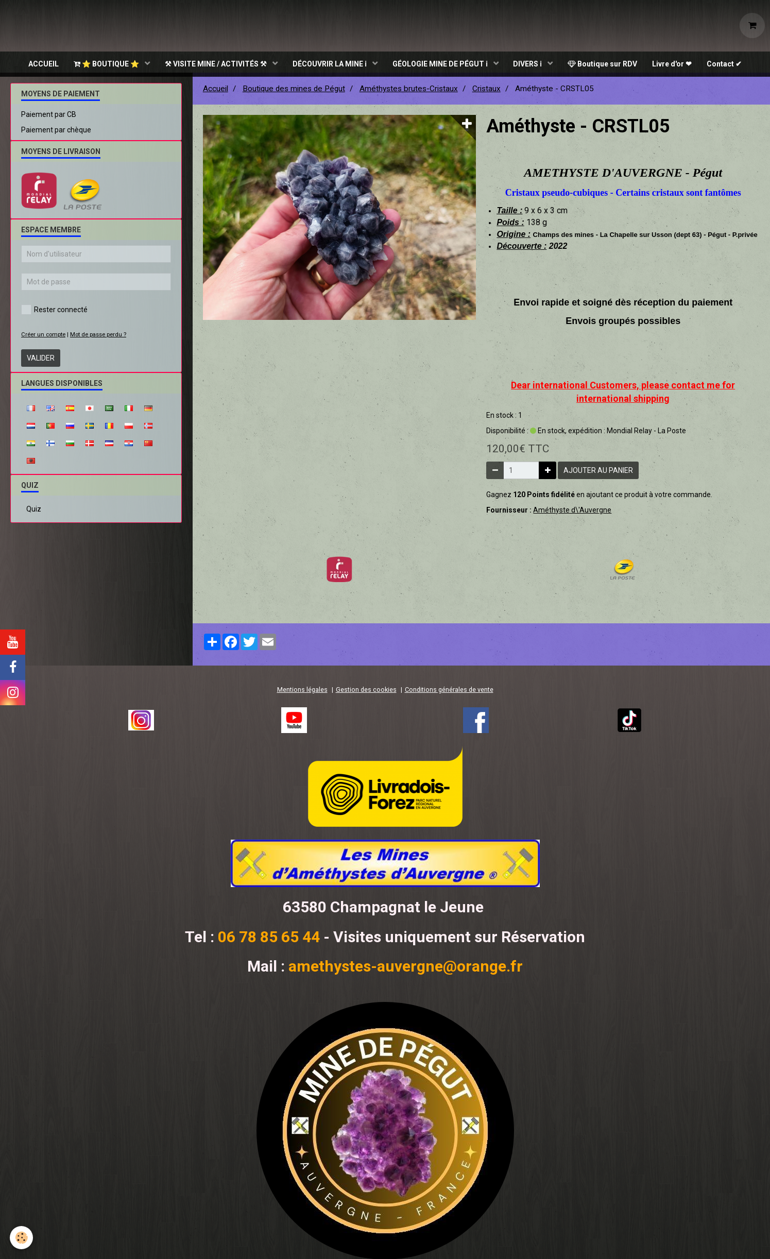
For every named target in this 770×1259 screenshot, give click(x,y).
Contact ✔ (726, 64)
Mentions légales (302, 694)
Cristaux (486, 93)
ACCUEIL (41, 64)
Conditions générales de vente (449, 694)
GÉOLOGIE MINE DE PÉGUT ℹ (440, 64)
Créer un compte (43, 339)
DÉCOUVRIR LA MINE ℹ (330, 64)
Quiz (33, 513)
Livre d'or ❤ (674, 64)
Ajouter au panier (598, 475)
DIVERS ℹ (529, 64)
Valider (41, 363)
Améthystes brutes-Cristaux (409, 93)
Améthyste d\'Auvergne (572, 515)
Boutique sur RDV (604, 64)
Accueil (215, 93)
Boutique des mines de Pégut (294, 93)
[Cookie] (21, 1237)
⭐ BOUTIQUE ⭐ (105, 64)
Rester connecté (54, 314)
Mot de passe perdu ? (98, 339)
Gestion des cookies (366, 694)
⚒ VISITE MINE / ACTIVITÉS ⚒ (215, 64)
